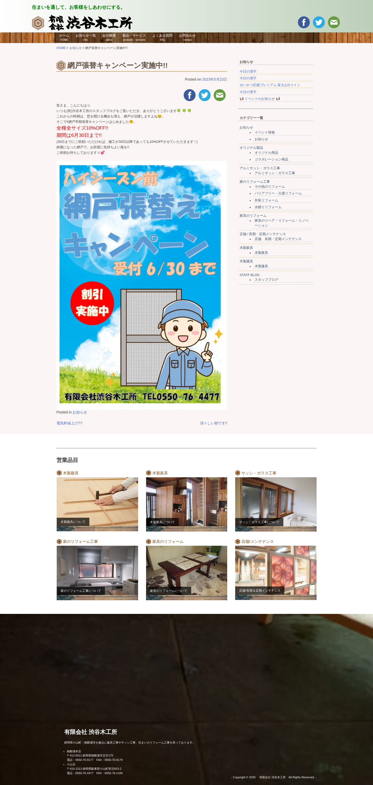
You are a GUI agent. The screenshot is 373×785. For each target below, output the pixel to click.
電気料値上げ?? (69, 423)
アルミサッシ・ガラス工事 (260, 168)
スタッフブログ (266, 280)
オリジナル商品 (266, 153)
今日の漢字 (248, 71)
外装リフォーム (266, 200)
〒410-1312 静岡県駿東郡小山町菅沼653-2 (94, 768)
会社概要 (109, 37)
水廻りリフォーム (268, 207)
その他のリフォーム (270, 186)
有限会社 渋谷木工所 (90, 732)
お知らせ (80, 412)
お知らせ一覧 (86, 37)
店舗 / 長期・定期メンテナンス (263, 234)
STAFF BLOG (250, 275)
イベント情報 (265, 132)
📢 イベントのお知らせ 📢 (260, 99)
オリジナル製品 (251, 148)
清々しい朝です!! (213, 423)
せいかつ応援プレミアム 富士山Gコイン (270, 85)
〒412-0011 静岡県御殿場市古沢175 (90, 755)
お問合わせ (187, 37)
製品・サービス (134, 37)
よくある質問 (162, 37)
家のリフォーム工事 (255, 182)
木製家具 (246, 248)
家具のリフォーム (253, 216)
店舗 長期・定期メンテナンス (278, 239)
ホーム (64, 37)
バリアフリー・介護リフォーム (278, 193)
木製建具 (246, 261)
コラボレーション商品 (271, 159)
